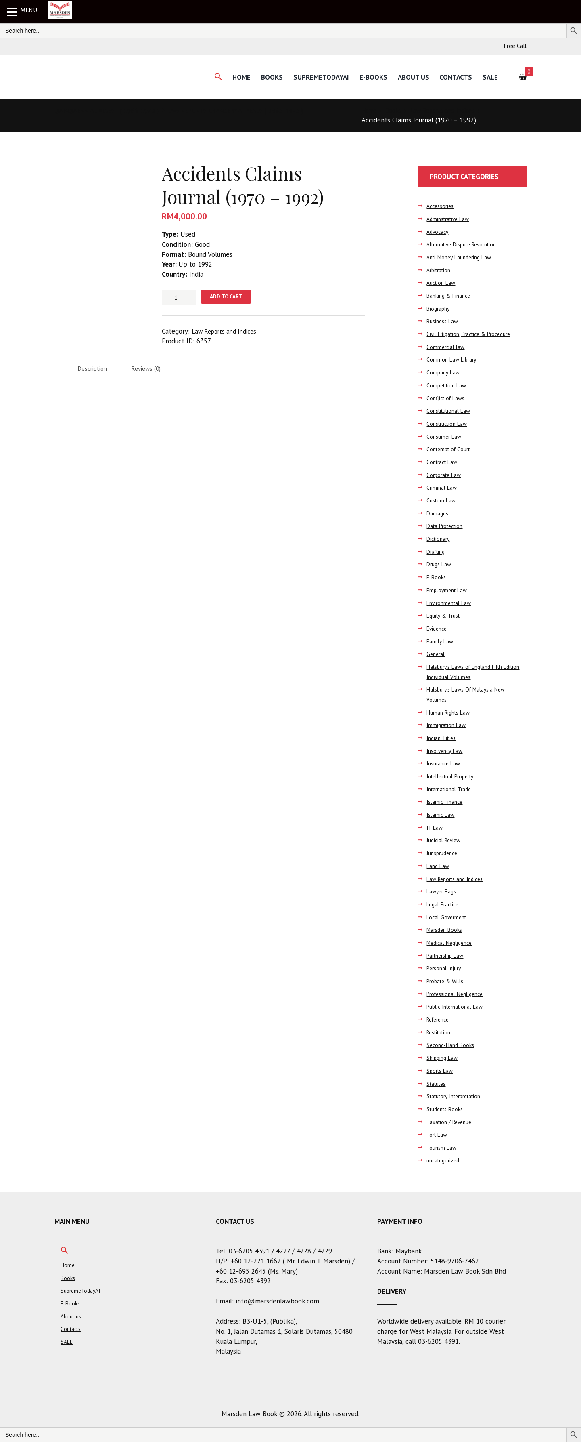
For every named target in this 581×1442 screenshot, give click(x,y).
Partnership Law (447, 955)
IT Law (435, 827)
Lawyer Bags (442, 891)
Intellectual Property (453, 776)
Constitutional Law (450, 410)
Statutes (437, 1083)
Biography (439, 308)
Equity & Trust (445, 615)
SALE (489, 77)
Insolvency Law (446, 751)
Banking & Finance (450, 295)
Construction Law (448, 423)
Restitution (440, 1032)
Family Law (440, 641)
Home (234, 77)
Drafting (437, 551)
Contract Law (443, 462)
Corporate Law (445, 475)
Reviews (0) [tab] (154, 370)
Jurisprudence (444, 853)
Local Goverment (448, 917)
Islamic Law (441, 814)
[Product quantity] (179, 297)
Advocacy (438, 231)
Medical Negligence (451, 942)
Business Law (443, 321)
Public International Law (457, 1007)
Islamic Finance (446, 802)
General (436, 654)
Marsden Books (446, 930)
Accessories (441, 206)
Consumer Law (445, 436)
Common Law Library (452, 360)
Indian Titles (443, 738)
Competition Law (447, 385)
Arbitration (440, 270)
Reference (439, 1019)
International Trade (451, 789)
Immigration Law (447, 725)
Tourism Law (442, 1147)
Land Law (438, 866)
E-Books (369, 77)
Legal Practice (444, 904)
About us (410, 77)
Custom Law (442, 500)
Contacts (454, 77)
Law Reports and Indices (451, 111)
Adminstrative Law (450, 219)
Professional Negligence (457, 994)
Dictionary (439, 538)
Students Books (446, 1109)
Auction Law (442, 283)
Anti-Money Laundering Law (462, 257)
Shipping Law (443, 1058)
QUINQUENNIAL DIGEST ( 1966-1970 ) (112, 110)
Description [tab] (95, 370)
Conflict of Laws (447, 398)
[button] (209, 76)
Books (265, 77)
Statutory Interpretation (458, 1096)
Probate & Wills (446, 981)
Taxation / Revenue (451, 1122)
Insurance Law (445, 763)
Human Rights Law (450, 712)
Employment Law (448, 590)
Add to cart (229, 297)
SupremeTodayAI (315, 77)
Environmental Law (451, 603)
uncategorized (445, 1160)
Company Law (443, 372)
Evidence (437, 628)
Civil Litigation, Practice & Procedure (472, 334)
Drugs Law (440, 564)
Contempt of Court (450, 449)
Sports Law (441, 1070)
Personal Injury (445, 968)
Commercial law (446, 347)
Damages (438, 513)
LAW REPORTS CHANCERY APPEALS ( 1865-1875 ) (254, 110)
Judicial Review (445, 840)
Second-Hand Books (452, 1045)
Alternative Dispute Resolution (466, 244)
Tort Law (437, 1135)
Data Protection (446, 526)
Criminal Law (442, 488)
